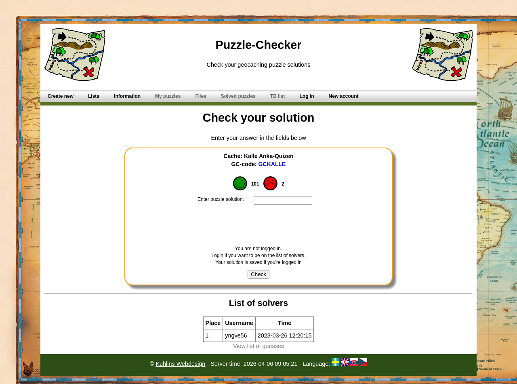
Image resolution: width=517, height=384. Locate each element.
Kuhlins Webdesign (180, 364)
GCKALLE (272, 164)
